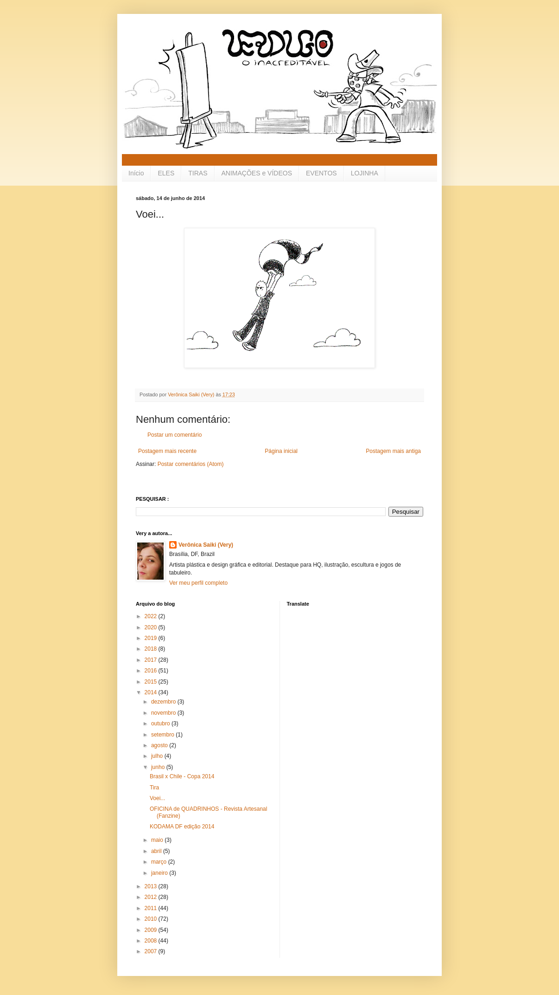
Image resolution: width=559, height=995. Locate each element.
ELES (166, 173)
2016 (152, 670)
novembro (164, 713)
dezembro (164, 701)
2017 (152, 660)
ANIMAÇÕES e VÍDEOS (257, 173)
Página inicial (281, 451)
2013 (152, 886)
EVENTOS (321, 173)
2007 (152, 951)
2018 (152, 649)
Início (136, 173)
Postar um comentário (174, 435)
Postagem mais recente (167, 451)
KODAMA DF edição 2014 (182, 826)
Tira (154, 787)
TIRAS (197, 173)
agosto (160, 745)
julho (158, 756)
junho (158, 767)
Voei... (157, 798)
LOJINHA (364, 173)
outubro (161, 723)
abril (157, 851)
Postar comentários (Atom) (191, 464)
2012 (152, 897)
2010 (152, 919)
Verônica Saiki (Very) (205, 545)
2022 (152, 616)
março (159, 862)
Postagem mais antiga (393, 451)
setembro (163, 734)
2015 (152, 681)
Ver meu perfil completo (198, 583)
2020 (152, 627)
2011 (152, 908)
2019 (152, 638)
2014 (152, 692)
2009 (152, 930)
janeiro (160, 873)
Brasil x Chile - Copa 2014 (182, 776)
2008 (152, 940)
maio (158, 840)
